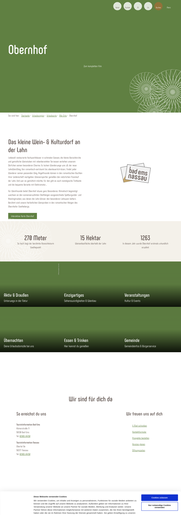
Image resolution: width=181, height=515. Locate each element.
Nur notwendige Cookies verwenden (159, 493)
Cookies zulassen (159, 484)
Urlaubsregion (38, 115)
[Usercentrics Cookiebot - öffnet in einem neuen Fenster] (16, 510)
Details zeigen (40, 510)
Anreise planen (138, 444)
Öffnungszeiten (138, 450)
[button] (117, 6)
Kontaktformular (139, 431)
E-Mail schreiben (139, 425)
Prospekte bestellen (140, 437)
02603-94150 (25, 436)
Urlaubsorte (52, 115)
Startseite (25, 115)
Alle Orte (63, 115)
